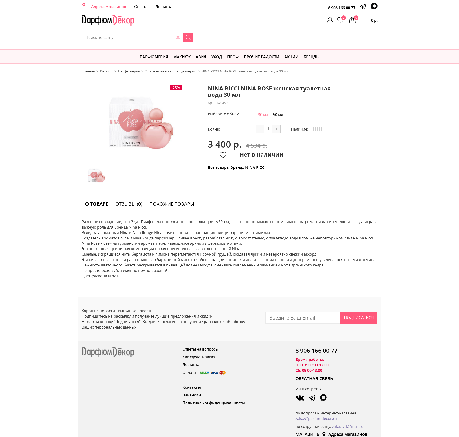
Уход (216, 40)
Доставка (164, 6)
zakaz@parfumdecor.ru (316, 402)
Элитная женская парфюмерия (171, 54)
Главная (88, 54)
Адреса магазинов (108, 6)
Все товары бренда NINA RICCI (237, 150)
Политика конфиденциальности (214, 386)
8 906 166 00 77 (341, 7)
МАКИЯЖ (182, 40)
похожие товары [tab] (171, 187)
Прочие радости (261, 40)
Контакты (192, 370)
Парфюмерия (154, 40)
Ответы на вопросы (200, 332)
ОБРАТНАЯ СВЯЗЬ (314, 362)
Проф (233, 40)
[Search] (280, 20)
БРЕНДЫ (312, 40)
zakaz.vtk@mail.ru (348, 409)
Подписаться (359, 301)
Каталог (106, 54)
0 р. (366, 19)
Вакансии (192, 378)
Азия (201, 40)
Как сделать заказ (199, 340)
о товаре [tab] (96, 187)
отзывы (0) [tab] (128, 187)
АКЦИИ (292, 40)
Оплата (140, 6)
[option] (141, 106)
